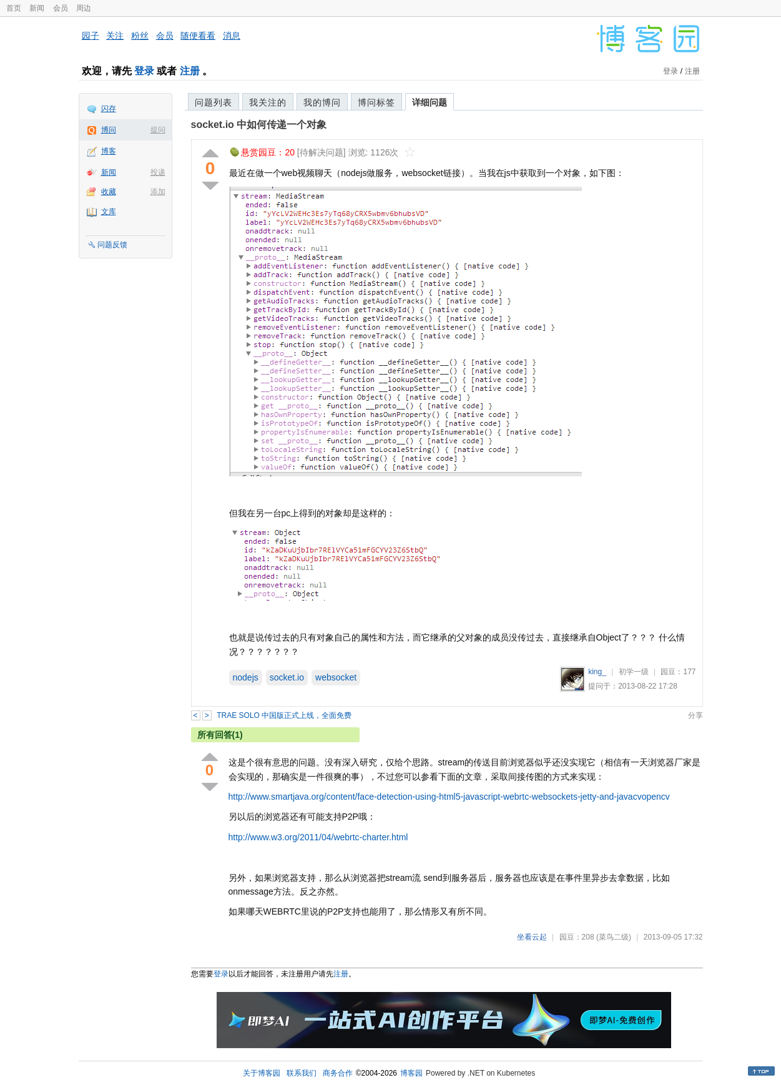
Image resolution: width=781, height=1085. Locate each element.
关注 (115, 36)
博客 (108, 151)
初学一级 (634, 671)
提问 (157, 129)
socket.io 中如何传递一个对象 (259, 124)
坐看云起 (532, 937)
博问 (108, 129)
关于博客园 (261, 1073)
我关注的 (268, 102)
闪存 (108, 108)
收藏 (108, 191)
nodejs (245, 677)
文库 (108, 211)
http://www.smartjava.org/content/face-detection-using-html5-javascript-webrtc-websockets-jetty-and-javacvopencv (449, 797)
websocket (335, 677)
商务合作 (338, 1073)
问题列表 (213, 102)
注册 (190, 71)
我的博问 (322, 102)
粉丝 (140, 36)
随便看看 (197, 36)
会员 (60, 8)
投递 (157, 172)
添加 (157, 191)
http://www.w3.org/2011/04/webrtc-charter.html (318, 837)
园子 (90, 36)
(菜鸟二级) (613, 937)
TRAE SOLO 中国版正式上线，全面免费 (284, 715)
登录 (144, 71)
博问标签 (376, 102)
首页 (13, 8)
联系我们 (302, 1073)
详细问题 (429, 102)
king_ (597, 671)
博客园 (411, 1073)
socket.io (287, 677)
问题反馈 (112, 244)
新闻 (36, 8)
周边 (83, 8)
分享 (695, 715)
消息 (231, 36)
